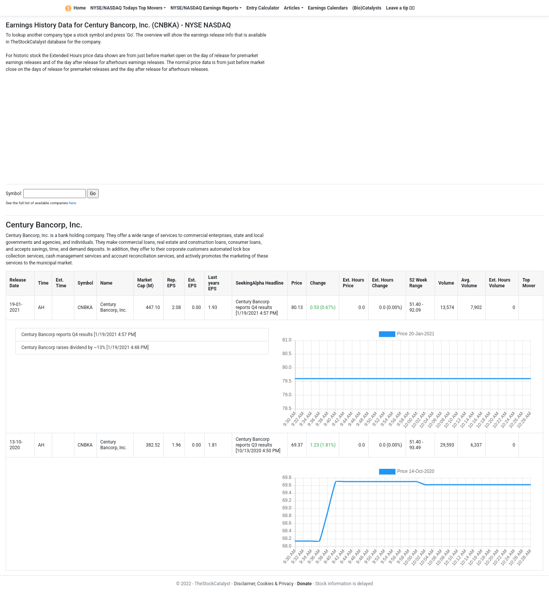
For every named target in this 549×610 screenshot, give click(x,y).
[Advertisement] (274, 126)
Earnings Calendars (328, 8)
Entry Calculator (262, 8)
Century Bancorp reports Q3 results (254, 442)
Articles (292, 8)
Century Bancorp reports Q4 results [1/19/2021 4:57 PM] (78, 334)
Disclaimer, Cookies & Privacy (263, 583)
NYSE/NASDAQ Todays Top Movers (126, 8)
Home (75, 8)
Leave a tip (400, 8)
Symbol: (14, 193)
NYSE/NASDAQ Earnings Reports (204, 8)
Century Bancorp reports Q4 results (254, 304)
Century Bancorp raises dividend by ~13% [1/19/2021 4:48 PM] (85, 347)
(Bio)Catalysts (366, 8)
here (72, 203)
